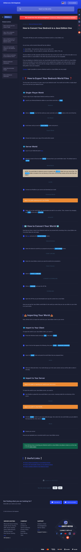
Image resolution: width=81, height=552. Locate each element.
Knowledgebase (42, 525)
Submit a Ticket (41, 524)
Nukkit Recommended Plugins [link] (8, 69)
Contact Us (24, 525)
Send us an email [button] (71, 502)
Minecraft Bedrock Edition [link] (35, 24)
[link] (7, 17)
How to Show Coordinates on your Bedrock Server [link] (9, 55)
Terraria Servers (8, 531)
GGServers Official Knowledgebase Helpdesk (63, 17)
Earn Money (24, 533)
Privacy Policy (24, 529)
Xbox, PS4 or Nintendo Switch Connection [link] (8, 33)
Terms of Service (25, 527)
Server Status (41, 527)
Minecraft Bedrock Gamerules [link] (7, 75)
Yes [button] (55, 487)
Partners (23, 531)
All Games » (7, 537)
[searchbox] (45, 9)
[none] (11, 2)
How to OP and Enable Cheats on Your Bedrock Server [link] (9, 48)
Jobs (22, 535)
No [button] (60, 487)
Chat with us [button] (57, 502)
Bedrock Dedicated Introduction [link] (7, 62)
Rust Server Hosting (9, 533)
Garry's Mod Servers (9, 529)
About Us (23, 524)
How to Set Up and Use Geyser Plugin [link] (9, 26)
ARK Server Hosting (9, 527)
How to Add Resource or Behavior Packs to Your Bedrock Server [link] (9, 40)
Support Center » (42, 532)
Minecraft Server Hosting (11, 524)
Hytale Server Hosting (10, 525)
